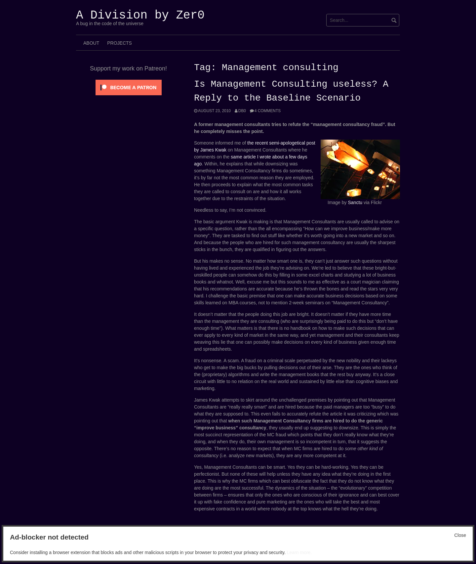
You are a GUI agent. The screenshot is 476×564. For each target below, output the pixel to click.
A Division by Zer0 (140, 15)
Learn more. (299, 552)
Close (460, 535)
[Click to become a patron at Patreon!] (129, 87)
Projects (119, 43)
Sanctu (355, 202)
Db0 (242, 110)
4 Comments (268, 110)
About (91, 43)
